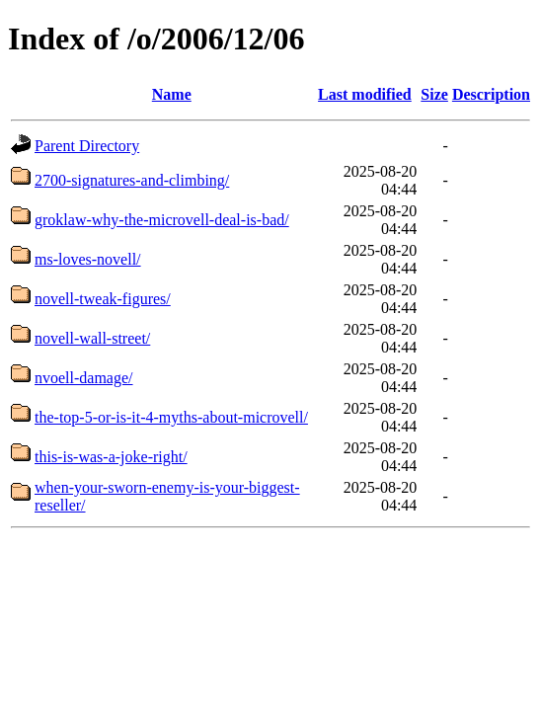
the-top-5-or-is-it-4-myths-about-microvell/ (171, 417)
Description (491, 94)
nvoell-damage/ (84, 377)
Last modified (365, 94)
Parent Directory (87, 145)
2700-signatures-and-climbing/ (132, 180)
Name (172, 94)
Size (434, 94)
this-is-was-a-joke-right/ (111, 456)
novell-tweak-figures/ (103, 298)
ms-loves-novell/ (88, 259)
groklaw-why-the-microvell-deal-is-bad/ (162, 219)
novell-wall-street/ (92, 338)
